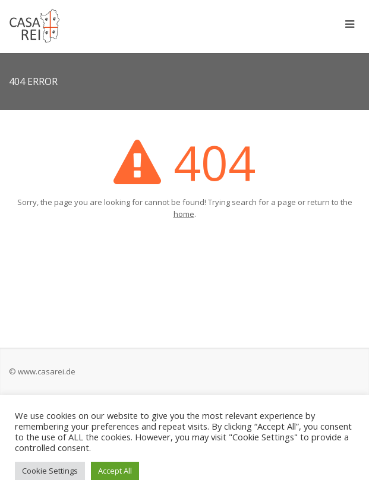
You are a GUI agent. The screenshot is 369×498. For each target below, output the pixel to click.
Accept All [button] (115, 470)
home (184, 214)
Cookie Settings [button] (50, 470)
